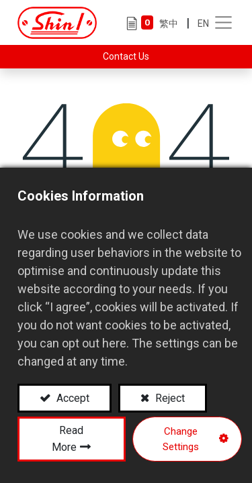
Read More (67, 438)
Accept (71, 398)
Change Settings (181, 439)
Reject (169, 398)
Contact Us (126, 56)
